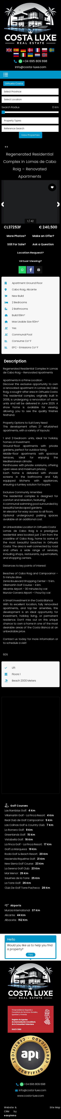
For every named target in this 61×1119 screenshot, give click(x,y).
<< (6, 147)
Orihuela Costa (14, 83)
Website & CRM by (10, 1111)
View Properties (30, 135)
